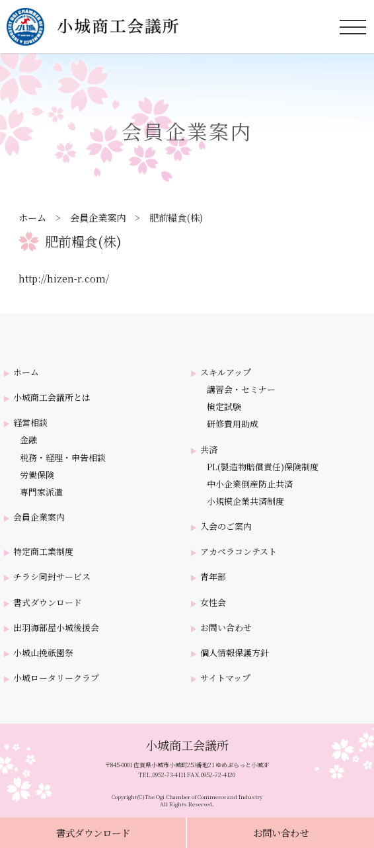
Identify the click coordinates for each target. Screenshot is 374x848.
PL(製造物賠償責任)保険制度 (262, 467)
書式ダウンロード (93, 832)
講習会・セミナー (241, 390)
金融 (28, 440)
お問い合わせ (281, 832)
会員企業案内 (98, 217)
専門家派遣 (41, 492)
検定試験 (224, 407)
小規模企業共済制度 (245, 501)
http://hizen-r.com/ (64, 278)
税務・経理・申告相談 (63, 458)
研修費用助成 (232, 424)
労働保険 (37, 475)
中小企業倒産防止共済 (250, 484)
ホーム (32, 217)
